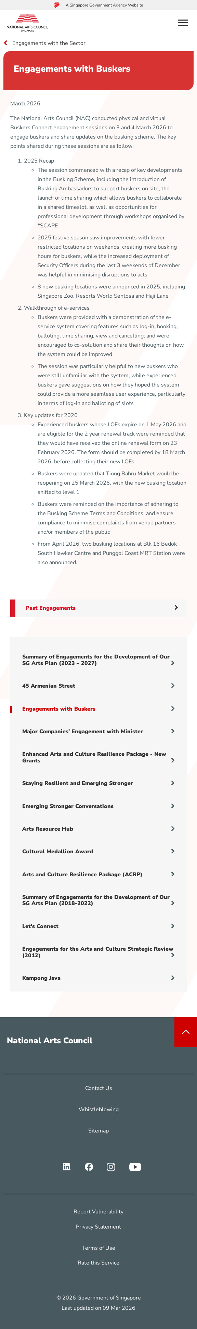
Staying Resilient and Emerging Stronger (98, 783)
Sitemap (98, 1131)
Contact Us (98, 1088)
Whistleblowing (99, 1109)
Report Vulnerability (98, 1211)
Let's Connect (98, 926)
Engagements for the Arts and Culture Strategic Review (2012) (98, 952)
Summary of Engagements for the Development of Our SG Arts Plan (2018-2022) (98, 900)
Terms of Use (98, 1248)
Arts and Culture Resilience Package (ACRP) (98, 874)
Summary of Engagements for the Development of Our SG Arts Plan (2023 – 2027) (98, 660)
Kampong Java (98, 978)
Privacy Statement (98, 1227)
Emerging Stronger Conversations (98, 806)
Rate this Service (98, 1263)
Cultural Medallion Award (98, 851)
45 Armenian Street (98, 686)
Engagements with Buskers (98, 709)
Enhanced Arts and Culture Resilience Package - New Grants (98, 757)
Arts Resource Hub (98, 829)
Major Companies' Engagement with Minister (98, 731)
